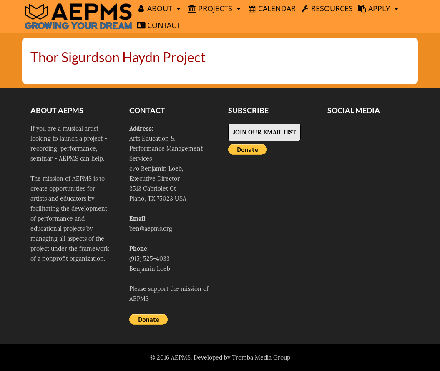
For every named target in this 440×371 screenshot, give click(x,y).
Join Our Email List (264, 132)
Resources (327, 8)
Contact (158, 25)
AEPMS (181, 357)
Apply (379, 8)
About (160, 8)
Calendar (272, 8)
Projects (215, 8)
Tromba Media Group (261, 357)
